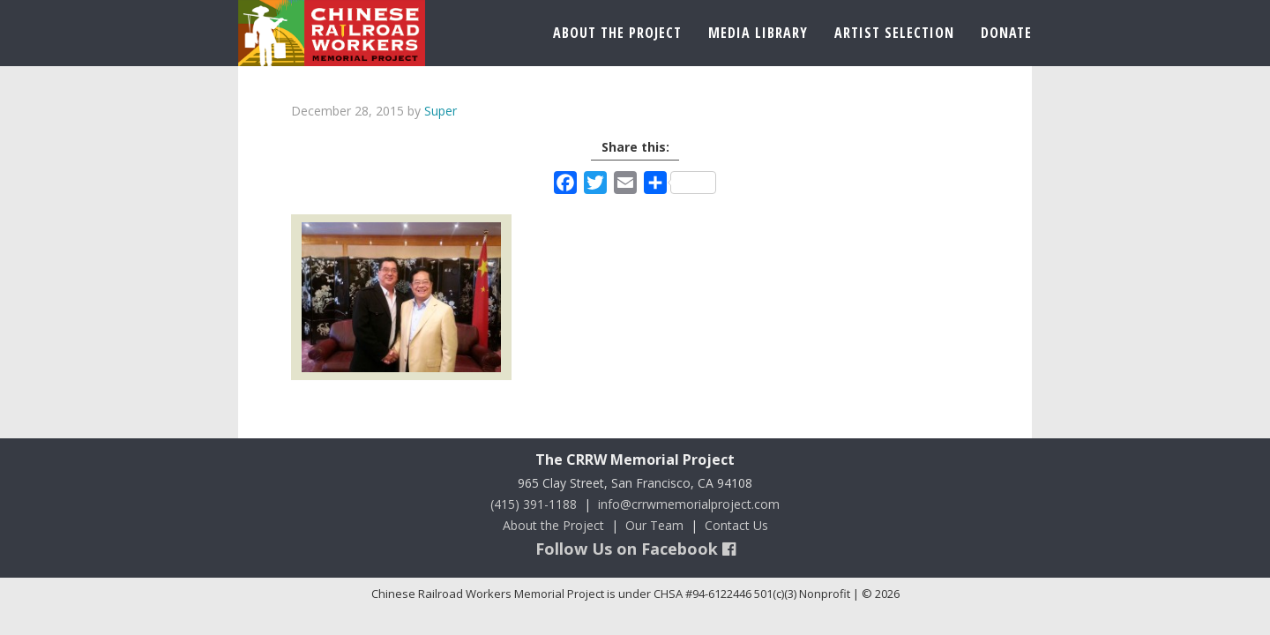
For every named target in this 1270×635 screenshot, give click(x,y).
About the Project (553, 525)
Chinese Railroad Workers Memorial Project (331, 33)
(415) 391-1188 (533, 504)
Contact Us (736, 525)
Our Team (654, 525)
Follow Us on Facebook (635, 548)
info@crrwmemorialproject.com (689, 504)
